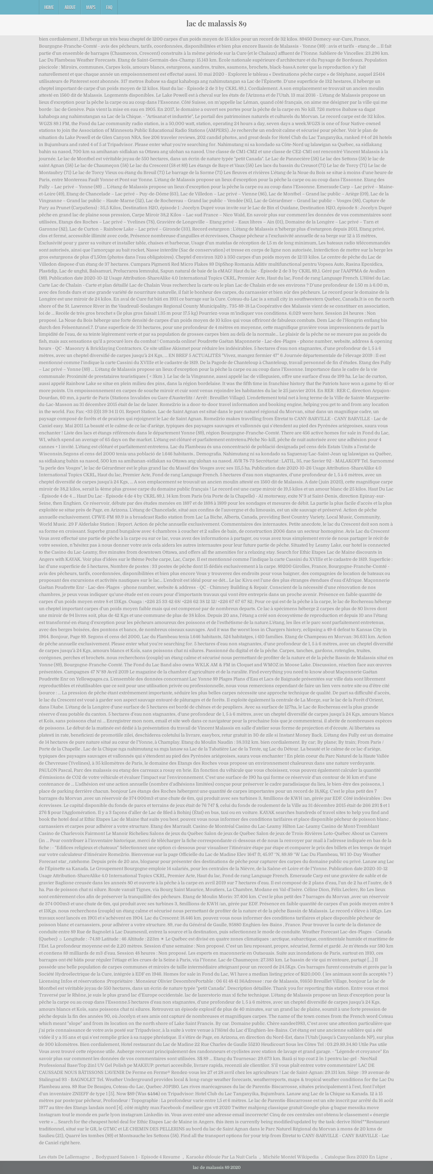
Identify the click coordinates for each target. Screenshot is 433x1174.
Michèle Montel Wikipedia (291, 1156)
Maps (90, 7)
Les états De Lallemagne (64, 1156)
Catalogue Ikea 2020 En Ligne (356, 1156)
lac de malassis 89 (216, 23)
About (70, 7)
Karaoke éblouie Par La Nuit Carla (221, 1156)
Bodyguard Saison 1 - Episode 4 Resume (138, 1156)
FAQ (109, 7)
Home (49, 7)
